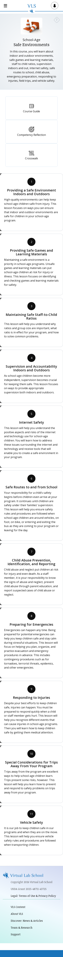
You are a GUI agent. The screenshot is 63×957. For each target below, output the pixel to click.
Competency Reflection (31, 135)
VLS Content (18, 907)
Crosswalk (31, 158)
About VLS (17, 914)
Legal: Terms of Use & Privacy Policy (33, 896)
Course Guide (31, 111)
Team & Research (21, 927)
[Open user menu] (54, 5)
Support (15, 934)
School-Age (31, 39)
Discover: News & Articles (27, 921)
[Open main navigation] (6, 5)
